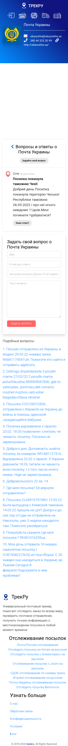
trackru (30, 744)
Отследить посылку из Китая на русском (37, 649)
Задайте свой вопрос (34, 160)
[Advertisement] (34, 97)
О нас (14, 703)
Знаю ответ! (22, 223)
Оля (16, 174)
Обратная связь (21, 711)
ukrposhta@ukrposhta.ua (45, 36)
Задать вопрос (21, 323)
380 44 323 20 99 (41, 40)
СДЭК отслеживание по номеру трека (37, 673)
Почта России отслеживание (37, 645)
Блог (13, 734)
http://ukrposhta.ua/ (36, 44)
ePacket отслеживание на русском (37, 677)
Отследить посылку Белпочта (37, 687)
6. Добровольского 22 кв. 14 (25, 481)
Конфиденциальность (26, 719)
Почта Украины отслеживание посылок (37, 682)
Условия (16, 726)
